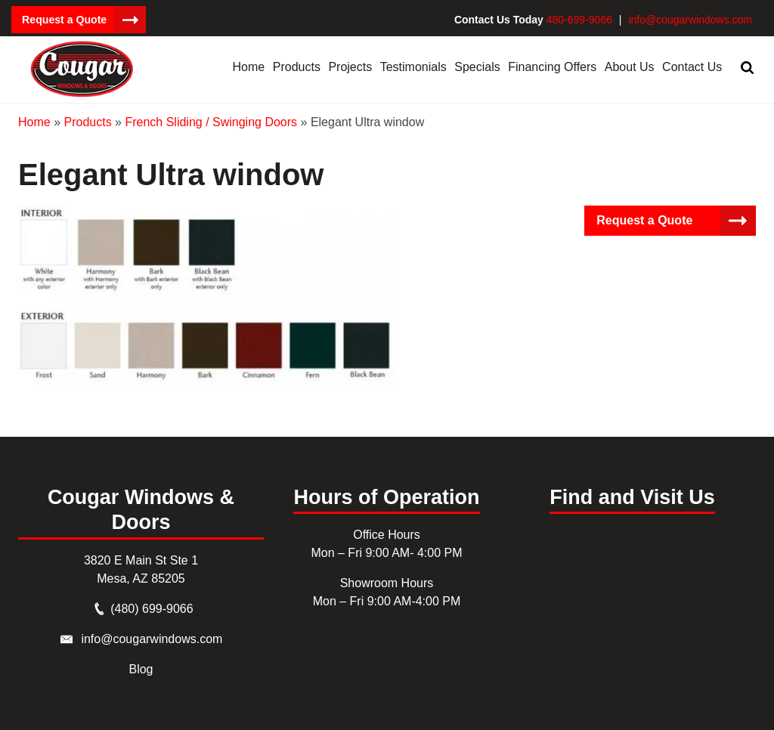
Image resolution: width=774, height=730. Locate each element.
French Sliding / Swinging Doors (211, 121)
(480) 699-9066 (151, 608)
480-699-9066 (579, 20)
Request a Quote (64, 20)
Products (87, 121)
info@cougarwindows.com (690, 20)
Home (34, 121)
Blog (140, 669)
